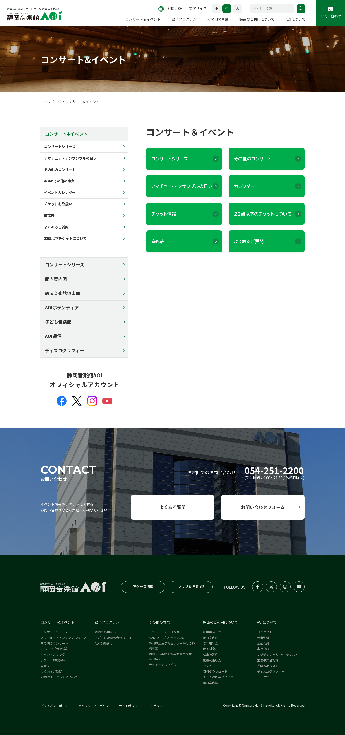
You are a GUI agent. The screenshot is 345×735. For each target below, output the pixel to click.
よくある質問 (172, 507)
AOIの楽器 (210, 654)
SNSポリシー (157, 706)
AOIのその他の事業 (53, 649)
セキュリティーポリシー (95, 706)
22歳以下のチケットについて (263, 214)
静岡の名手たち (105, 632)
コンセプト (264, 632)
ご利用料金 (210, 643)
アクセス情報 (143, 586)
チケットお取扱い (52, 660)
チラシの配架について (218, 677)
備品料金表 (210, 649)
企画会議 (263, 643)
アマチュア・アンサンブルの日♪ (181, 186)
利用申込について (215, 632)
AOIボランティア (62, 307)
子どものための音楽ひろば (113, 637)
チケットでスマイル (162, 664)
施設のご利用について (257, 19)
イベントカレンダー (54, 654)
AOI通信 (53, 336)
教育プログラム (184, 19)
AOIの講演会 (103, 643)
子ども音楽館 (58, 322)
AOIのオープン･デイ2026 (166, 637)
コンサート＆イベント (143, 19)
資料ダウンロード (215, 671)
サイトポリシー (130, 706)
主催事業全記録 (268, 660)
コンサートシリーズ (64, 264)
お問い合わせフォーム (263, 507)
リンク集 (263, 677)
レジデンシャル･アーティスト (277, 654)
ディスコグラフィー (64, 350)
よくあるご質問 (249, 241)
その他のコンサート (253, 159)
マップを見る (188, 586)
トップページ (51, 101)
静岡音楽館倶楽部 (62, 293)
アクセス (209, 666)
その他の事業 (217, 19)
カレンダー (244, 186)
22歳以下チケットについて (59, 677)
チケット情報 (163, 214)
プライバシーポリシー (55, 706)
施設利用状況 (212, 660)
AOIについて (295, 19)
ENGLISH (174, 8)
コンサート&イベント (57, 622)
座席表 (158, 241)
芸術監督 (263, 637)
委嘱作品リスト (268, 666)
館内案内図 (56, 279)
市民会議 (263, 649)
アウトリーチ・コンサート (167, 632)
